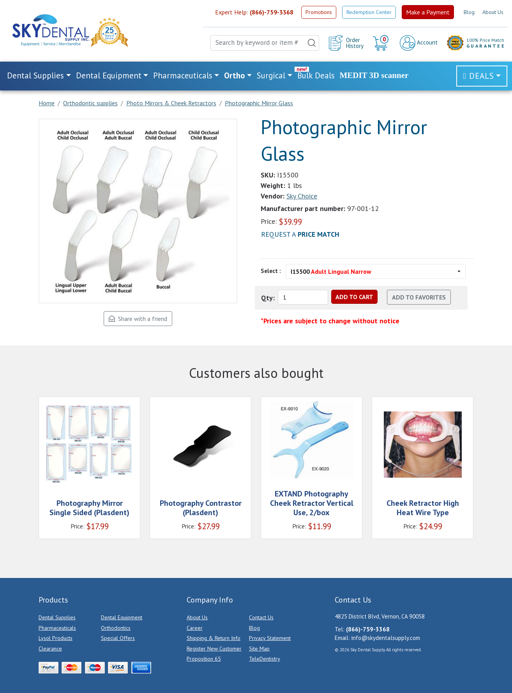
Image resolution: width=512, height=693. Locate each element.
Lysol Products (55, 638)
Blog (469, 12)
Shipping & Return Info (213, 638)
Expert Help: (254, 12)
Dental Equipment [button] (108, 75)
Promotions (318, 12)
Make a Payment (428, 12)
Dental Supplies (57, 617)
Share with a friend (138, 319)
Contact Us (261, 617)
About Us (492, 12)
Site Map (259, 648)
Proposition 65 (204, 658)
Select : (271, 271)
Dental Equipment (121, 617)
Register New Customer (214, 648)
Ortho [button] (234, 75)
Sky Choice (301, 195)
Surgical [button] (271, 75)
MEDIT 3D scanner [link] (373, 75)
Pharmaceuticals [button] (182, 75)
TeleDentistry (264, 658)
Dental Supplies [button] (35, 75)
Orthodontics (116, 627)
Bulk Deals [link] (316, 75)
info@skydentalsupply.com (385, 638)
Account (419, 43)
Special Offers (118, 638)
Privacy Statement (270, 638)
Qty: (268, 297)
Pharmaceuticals (57, 627)
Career (195, 627)
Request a (300, 234)
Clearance (50, 648)
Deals (481, 76)
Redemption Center (369, 12)
